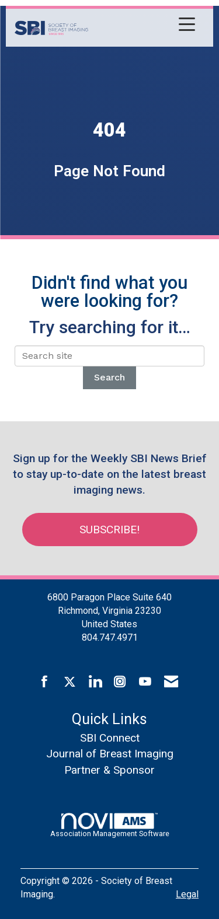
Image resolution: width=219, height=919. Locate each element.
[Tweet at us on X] (69, 682)
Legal (187, 894)
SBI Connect (110, 738)
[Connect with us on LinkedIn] (95, 682)
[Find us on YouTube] (145, 682)
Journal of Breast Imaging (109, 753)
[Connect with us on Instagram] (120, 682)
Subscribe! (109, 529)
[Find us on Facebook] (44, 682)
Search (109, 377)
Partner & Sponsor (109, 770)
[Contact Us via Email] (171, 682)
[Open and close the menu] (145, 26)
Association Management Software (109, 825)
